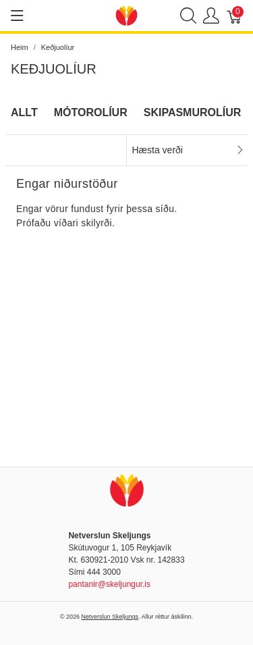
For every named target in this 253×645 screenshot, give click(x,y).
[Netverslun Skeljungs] (126, 14)
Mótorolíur (91, 112)
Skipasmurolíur (193, 112)
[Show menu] (17, 15)
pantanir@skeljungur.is (109, 584)
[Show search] (188, 15)
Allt (24, 112)
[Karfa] (235, 15)
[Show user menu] (211, 15)
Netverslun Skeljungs (110, 616)
